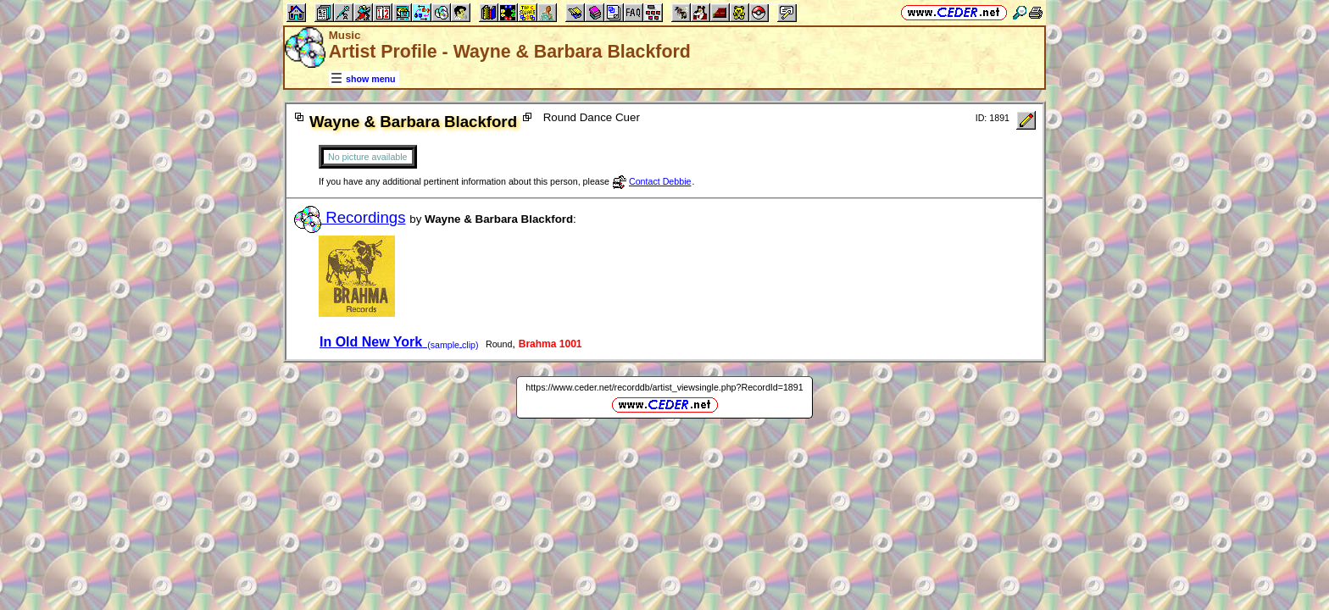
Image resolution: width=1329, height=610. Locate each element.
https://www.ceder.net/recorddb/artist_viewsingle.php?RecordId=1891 (664, 387)
